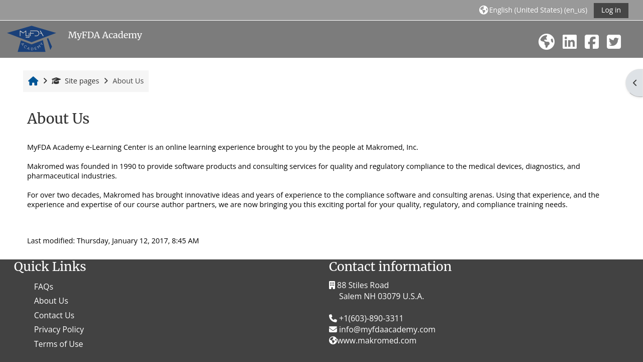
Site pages (75, 80)
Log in (611, 10)
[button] (533, 10)
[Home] (32, 38)
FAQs (43, 286)
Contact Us (54, 315)
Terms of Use (58, 343)
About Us (51, 300)
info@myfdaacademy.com (386, 329)
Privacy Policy (59, 329)
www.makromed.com (376, 340)
